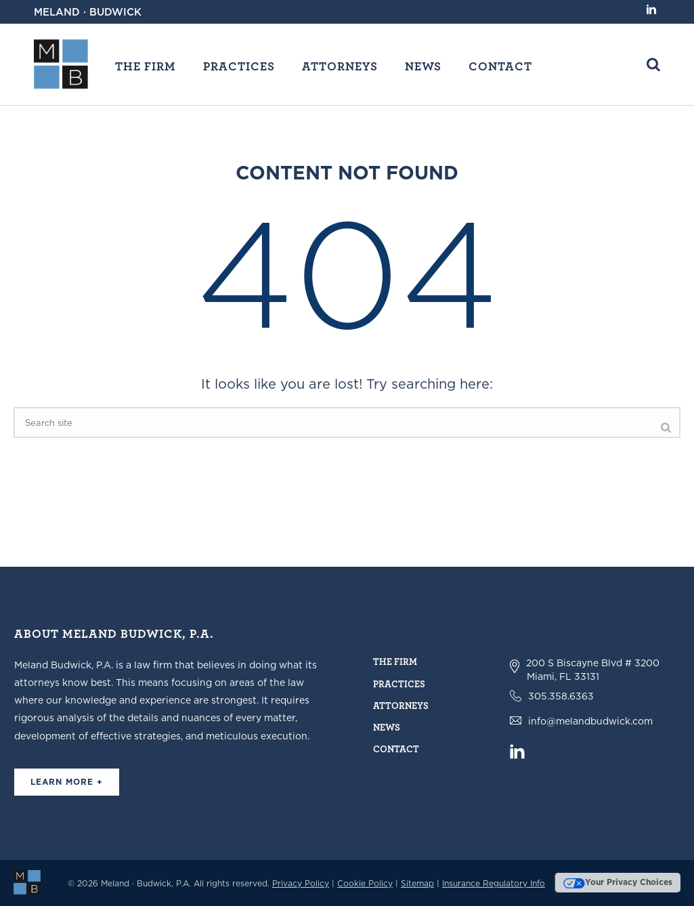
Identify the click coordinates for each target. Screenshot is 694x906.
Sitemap (417, 883)
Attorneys (340, 65)
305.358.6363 (561, 696)
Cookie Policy (365, 883)
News (423, 65)
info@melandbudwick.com (590, 721)
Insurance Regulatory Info (493, 883)
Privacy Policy (300, 883)
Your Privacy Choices (617, 882)
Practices (239, 65)
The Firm (145, 65)
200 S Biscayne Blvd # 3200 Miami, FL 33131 (592, 669)
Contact (500, 65)
